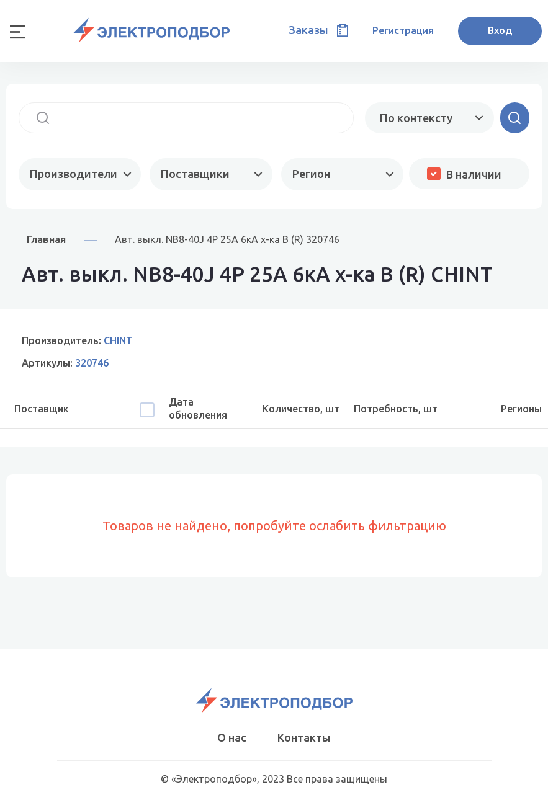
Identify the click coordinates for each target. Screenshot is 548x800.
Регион (311, 173)
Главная (46, 239)
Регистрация (403, 30)
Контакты (304, 737)
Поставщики (195, 173)
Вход (500, 30)
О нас (231, 737)
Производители (73, 173)
